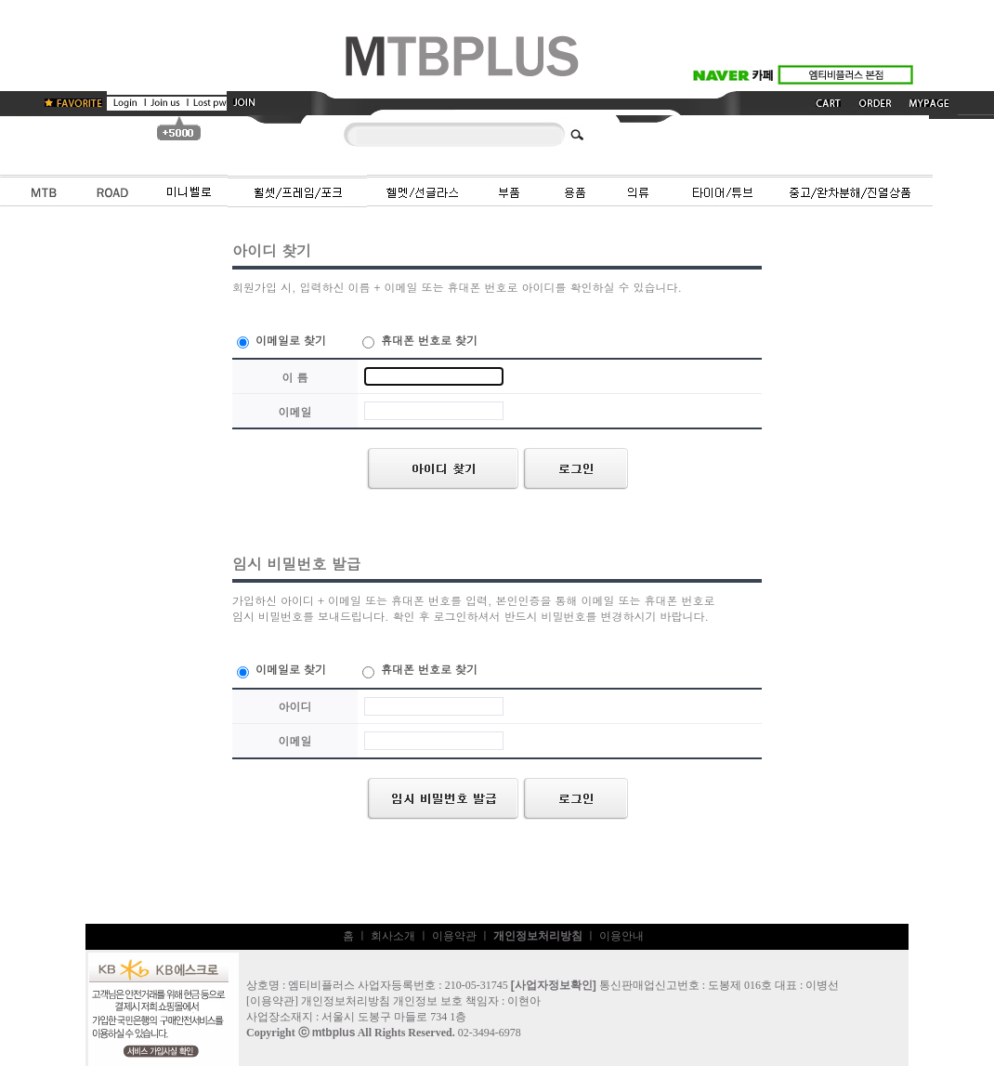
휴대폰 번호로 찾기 (419, 340)
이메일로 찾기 (281, 340)
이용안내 (621, 935)
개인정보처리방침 (345, 1000)
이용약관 (454, 935)
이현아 (524, 1000)
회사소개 (393, 935)
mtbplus (334, 1032)
